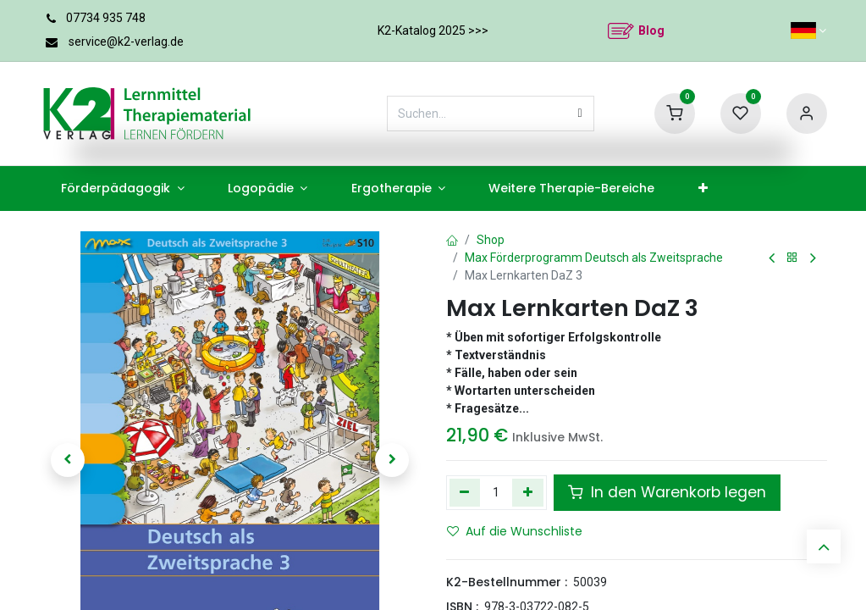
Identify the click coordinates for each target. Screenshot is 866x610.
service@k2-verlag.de (126, 41)
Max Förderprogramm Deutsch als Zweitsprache (594, 257)
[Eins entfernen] (465, 492)
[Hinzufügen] (527, 492)
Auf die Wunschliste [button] (514, 531)
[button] (68, 460)
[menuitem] (123, 188)
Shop (491, 240)
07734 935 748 (106, 18)
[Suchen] (580, 113)
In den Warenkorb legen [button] (667, 492)
